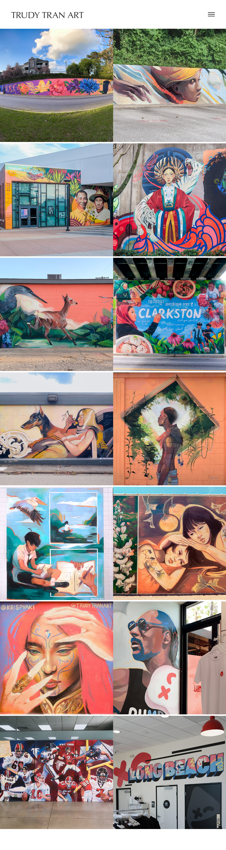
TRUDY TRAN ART (47, 14)
